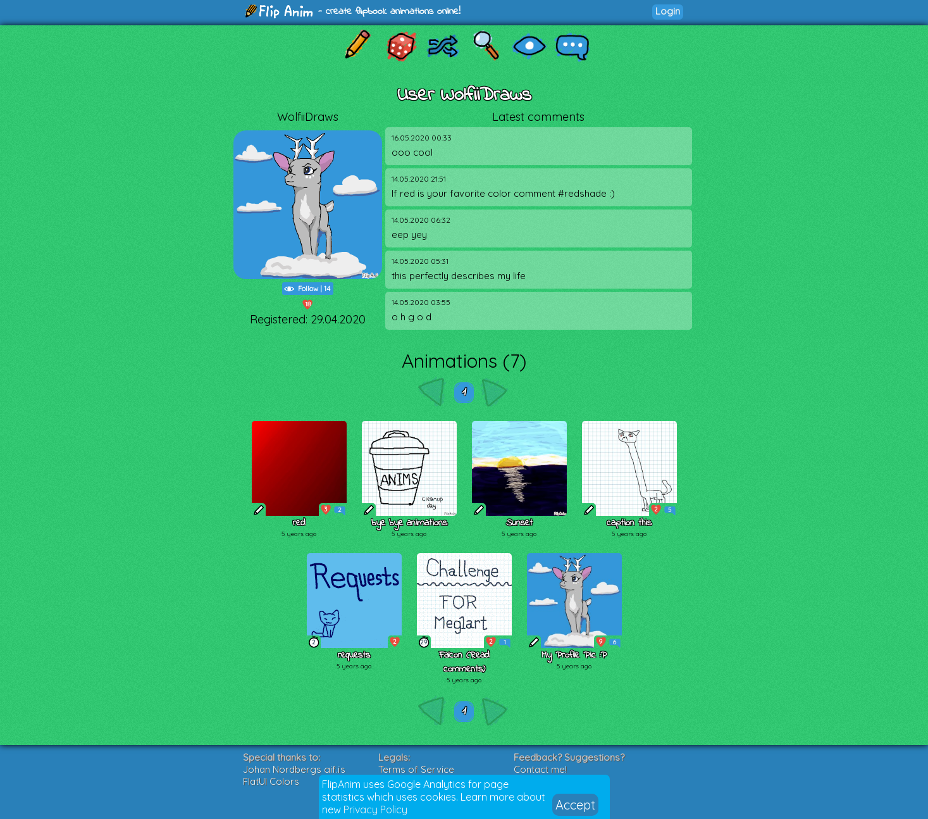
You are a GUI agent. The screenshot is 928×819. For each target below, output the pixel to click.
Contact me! (540, 769)
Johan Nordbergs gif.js (294, 769)
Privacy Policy (375, 809)
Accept (575, 805)
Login (667, 11)
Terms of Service (416, 769)
